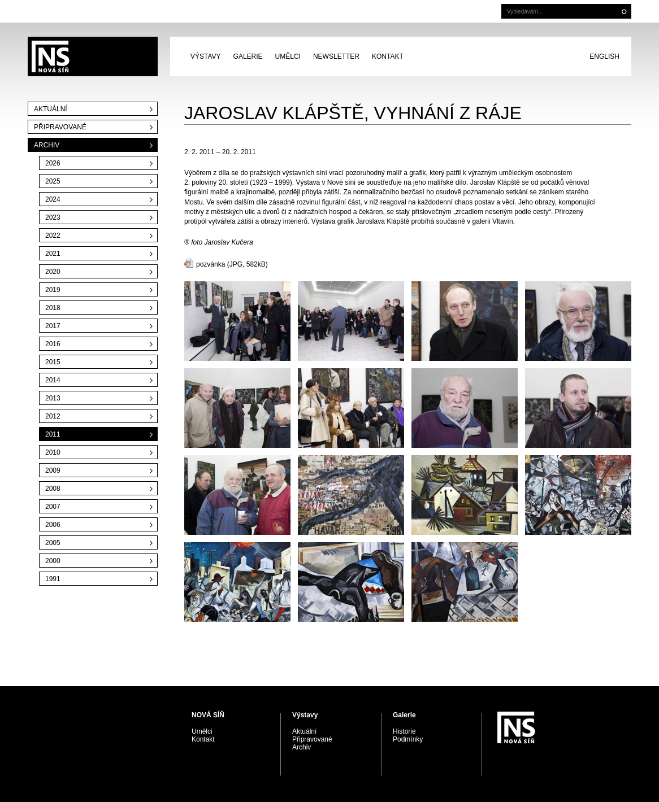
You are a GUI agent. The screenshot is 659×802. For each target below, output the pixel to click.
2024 (52, 199)
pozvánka (210, 264)
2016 (52, 344)
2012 (52, 416)
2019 (52, 290)
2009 (52, 470)
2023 (52, 217)
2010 (52, 452)
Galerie (248, 56)
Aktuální (50, 109)
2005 (52, 543)
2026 (52, 163)
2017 (52, 326)
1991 (52, 579)
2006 (52, 525)
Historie (404, 731)
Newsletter (336, 56)
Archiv (46, 145)
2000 (52, 561)
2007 (52, 507)
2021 (52, 254)
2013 (52, 398)
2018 (52, 308)
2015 (52, 362)
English (604, 56)
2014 (52, 380)
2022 (52, 235)
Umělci (288, 56)
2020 (52, 272)
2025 (52, 181)
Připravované (60, 127)
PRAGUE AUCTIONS (93, 56)
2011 (52, 434)
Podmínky (408, 739)
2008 (52, 488)
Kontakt (388, 56)
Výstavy (205, 56)
